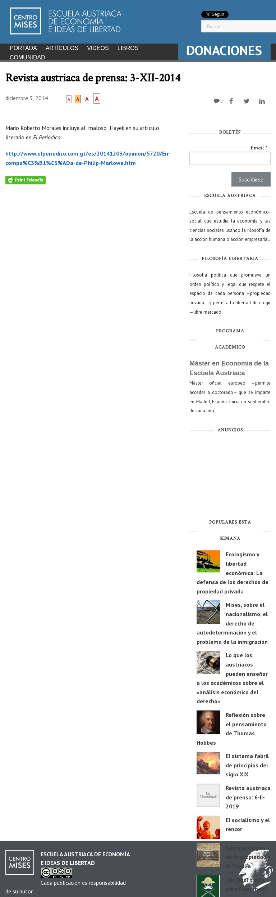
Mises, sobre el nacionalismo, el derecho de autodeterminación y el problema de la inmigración (232, 621)
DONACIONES (224, 50)
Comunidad (27, 57)
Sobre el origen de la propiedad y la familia (248, 854)
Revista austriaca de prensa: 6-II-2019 (248, 795)
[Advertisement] (230, 475)
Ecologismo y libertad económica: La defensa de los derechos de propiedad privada (232, 570)
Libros (128, 48)
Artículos (62, 48)
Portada (23, 48)
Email (259, 145)
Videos (98, 48)
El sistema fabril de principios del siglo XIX (247, 763)
